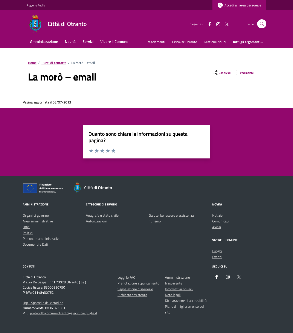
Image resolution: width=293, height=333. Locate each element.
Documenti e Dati (35, 244)
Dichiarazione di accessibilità (186, 300)
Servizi (87, 41)
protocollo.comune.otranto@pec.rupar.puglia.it (63, 313)
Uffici (26, 227)
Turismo (155, 221)
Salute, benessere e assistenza (171, 215)
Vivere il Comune (114, 41)
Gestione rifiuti (215, 41)
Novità (70, 41)
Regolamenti (156, 41)
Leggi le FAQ (127, 277)
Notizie (217, 215)
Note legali (173, 294)
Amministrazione (44, 41)
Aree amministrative (38, 221)
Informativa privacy (179, 289)
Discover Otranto (184, 41)
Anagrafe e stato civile (102, 215)
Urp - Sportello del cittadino (43, 302)
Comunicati (220, 221)
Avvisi (216, 227)
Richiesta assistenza (132, 294)
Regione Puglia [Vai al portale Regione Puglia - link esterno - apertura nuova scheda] (36, 5)
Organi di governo (36, 215)
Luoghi (217, 251)
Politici (28, 232)
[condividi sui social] (221, 72)
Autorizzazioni (96, 221)
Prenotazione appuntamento (138, 283)
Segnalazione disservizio (135, 289)
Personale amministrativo (41, 238)
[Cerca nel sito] (261, 24)
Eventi (217, 256)
